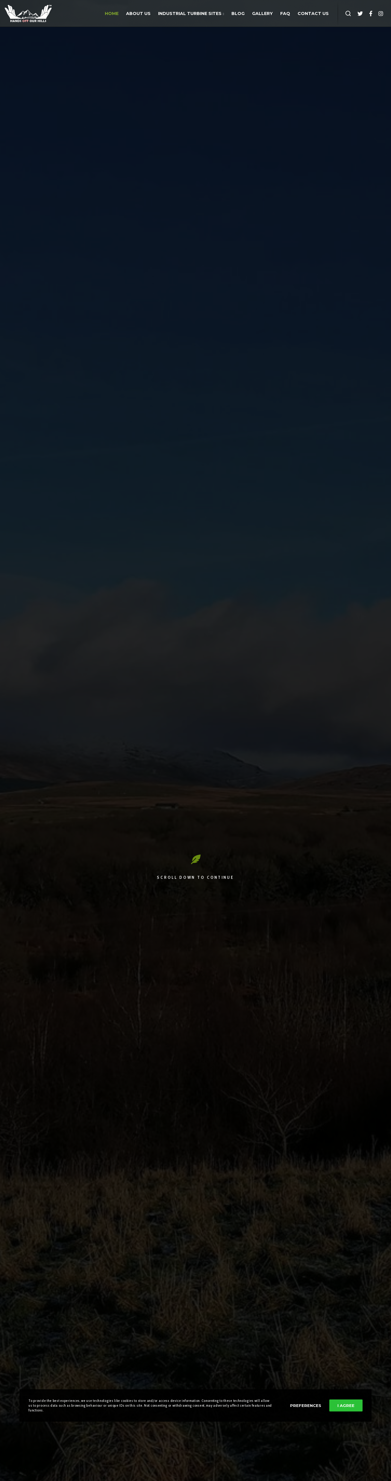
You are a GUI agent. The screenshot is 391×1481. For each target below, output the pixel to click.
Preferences (305, 1405)
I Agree (345, 1405)
